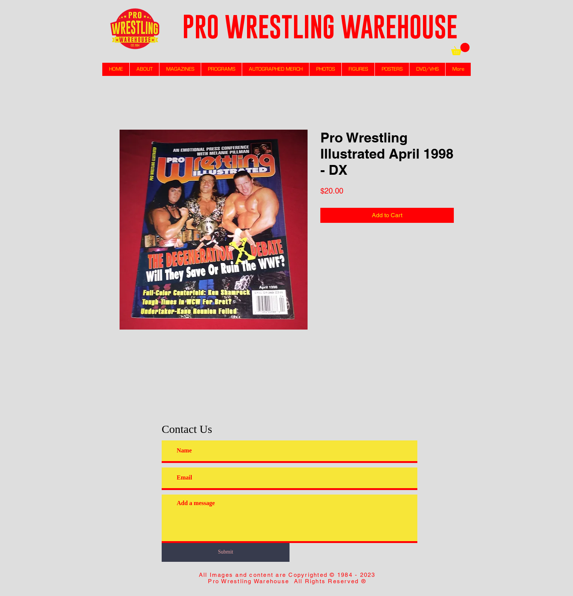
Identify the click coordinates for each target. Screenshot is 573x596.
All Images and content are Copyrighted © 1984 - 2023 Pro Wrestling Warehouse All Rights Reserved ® (287, 578)
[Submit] (226, 552)
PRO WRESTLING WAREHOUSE (320, 26)
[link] (460, 49)
